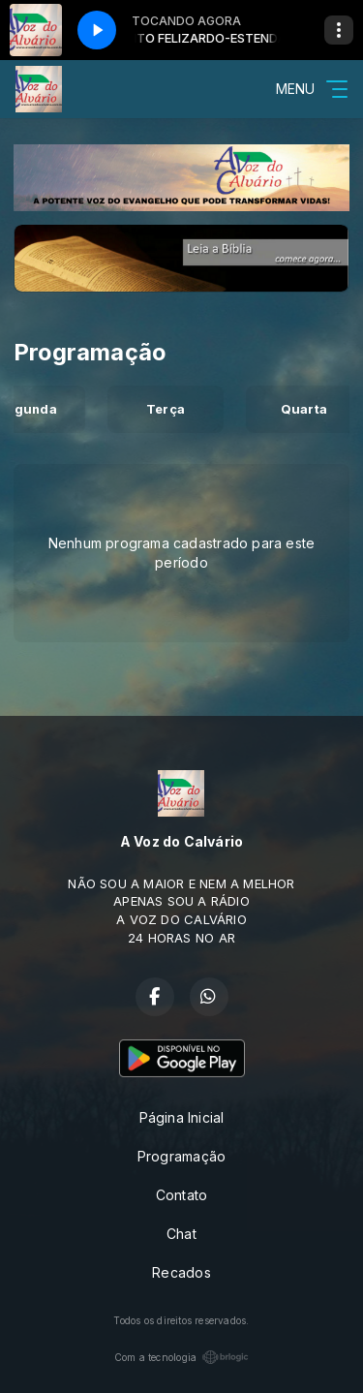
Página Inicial (182, 1117)
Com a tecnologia (181, 1357)
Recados (181, 1272)
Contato (181, 1195)
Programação (181, 1156)
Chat (181, 1233)
